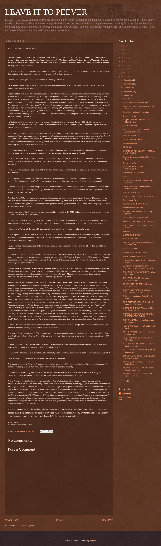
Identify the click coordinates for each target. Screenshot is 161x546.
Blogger (93, 540)
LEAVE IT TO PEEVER (46, 12)
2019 (123, 50)
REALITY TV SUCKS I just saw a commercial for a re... (136, 279)
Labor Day (127, 99)
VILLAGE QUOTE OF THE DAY (136, 204)
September (128, 91)
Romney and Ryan (130, 200)
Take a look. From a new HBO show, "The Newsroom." (137, 339)
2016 (123, 61)
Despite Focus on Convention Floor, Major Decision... (137, 121)
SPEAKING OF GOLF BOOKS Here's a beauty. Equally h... (138, 369)
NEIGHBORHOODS (131, 239)
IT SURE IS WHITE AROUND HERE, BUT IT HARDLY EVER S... (138, 315)
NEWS (126, 176)
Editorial (126, 231)
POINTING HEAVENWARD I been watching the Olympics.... (136, 291)
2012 (123, 77)
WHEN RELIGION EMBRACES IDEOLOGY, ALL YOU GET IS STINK (139, 267)
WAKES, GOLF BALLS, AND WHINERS (139, 221)
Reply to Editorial (130, 143)
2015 (123, 65)
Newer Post (11, 520)
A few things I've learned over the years (138, 196)
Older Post (107, 520)
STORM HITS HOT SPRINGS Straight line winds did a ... (138, 285)
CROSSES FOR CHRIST (133, 139)
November (128, 84)
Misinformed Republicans (133, 208)
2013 (123, 73)
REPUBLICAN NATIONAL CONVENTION (133, 168)
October (127, 88)
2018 (123, 54)
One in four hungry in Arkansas (135, 102)
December (128, 80)
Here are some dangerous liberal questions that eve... (136, 131)
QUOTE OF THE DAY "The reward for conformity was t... (138, 309)
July (125, 381)
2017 (123, 57)
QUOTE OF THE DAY (131, 136)
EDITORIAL (128, 147)
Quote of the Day (130, 116)
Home (59, 520)
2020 (123, 46)
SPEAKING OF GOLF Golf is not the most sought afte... (137, 375)
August (127, 95)
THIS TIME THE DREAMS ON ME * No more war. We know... (138, 303)
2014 (123, 69)
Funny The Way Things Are (134, 256)
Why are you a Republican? (134, 173)
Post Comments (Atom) (25, 525)
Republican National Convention (136, 112)
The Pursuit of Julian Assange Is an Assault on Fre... (137, 187)
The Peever (126, 393)
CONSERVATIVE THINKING (134, 252)
